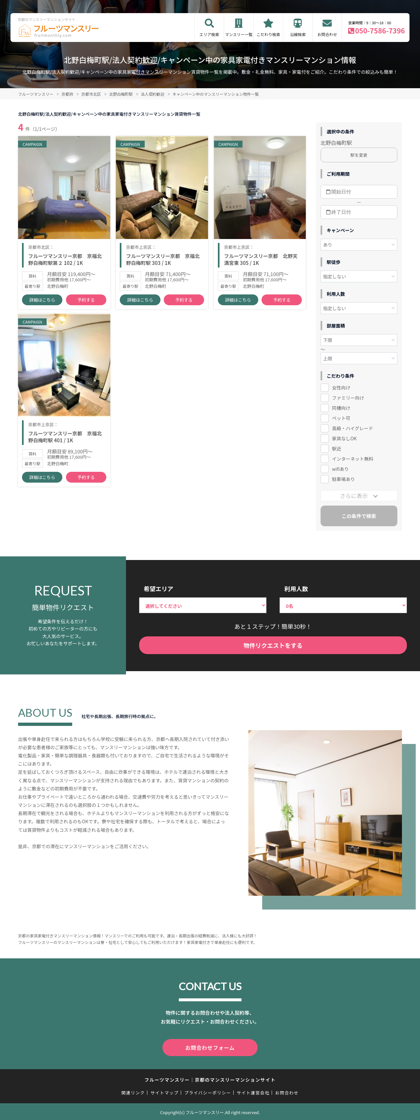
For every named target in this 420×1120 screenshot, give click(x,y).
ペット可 (341, 418)
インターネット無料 (352, 458)
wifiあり (340, 469)
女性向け (341, 387)
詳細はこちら (42, 302)
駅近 (336, 448)
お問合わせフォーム (210, 1047)
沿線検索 (298, 34)
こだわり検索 (268, 34)
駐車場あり (343, 479)
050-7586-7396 (380, 30)
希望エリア (158, 588)
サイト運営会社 (253, 1091)
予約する (85, 302)
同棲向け (341, 408)
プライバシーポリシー (207, 1091)
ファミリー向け (348, 397)
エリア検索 (209, 34)
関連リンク (133, 1091)
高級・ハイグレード (352, 428)
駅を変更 (359, 155)
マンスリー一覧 (239, 34)
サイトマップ (165, 1091)
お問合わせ (327, 34)
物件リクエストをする (273, 645)
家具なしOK (344, 438)
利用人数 (296, 588)
